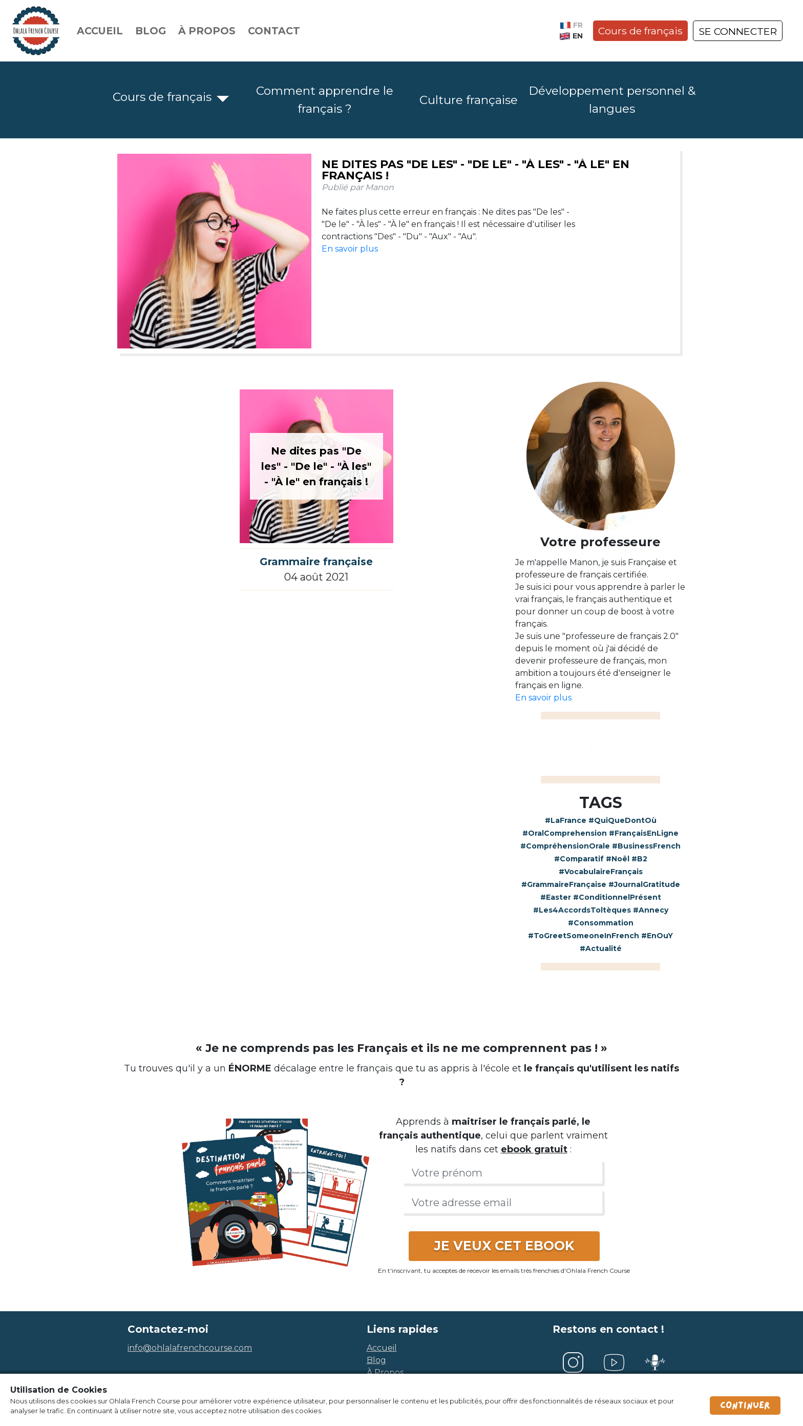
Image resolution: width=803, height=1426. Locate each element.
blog (376, 1360)
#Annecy (650, 910)
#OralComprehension (564, 833)
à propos (385, 1372)
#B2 (639, 858)
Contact (274, 31)
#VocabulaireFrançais (601, 871)
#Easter (555, 897)
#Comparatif (579, 858)
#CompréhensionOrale (565, 846)
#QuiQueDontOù (622, 820)
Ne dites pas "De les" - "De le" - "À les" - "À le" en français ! (475, 169)
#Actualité (601, 948)
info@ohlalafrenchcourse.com (190, 1348)
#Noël (617, 858)
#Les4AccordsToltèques (582, 910)
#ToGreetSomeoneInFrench (583, 935)
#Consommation (600, 922)
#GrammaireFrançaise (563, 884)
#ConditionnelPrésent (617, 897)
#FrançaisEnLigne (644, 833)
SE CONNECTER (738, 31)
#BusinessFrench (646, 846)
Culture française (468, 100)
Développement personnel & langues (612, 100)
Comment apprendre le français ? (324, 100)
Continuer (745, 1405)
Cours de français (640, 31)
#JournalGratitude (644, 884)
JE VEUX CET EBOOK (504, 1245)
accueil (382, 1348)
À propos (207, 31)
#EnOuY (657, 935)
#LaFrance (565, 820)
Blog (150, 31)
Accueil (100, 31)
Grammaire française (316, 561)
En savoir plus (350, 249)
